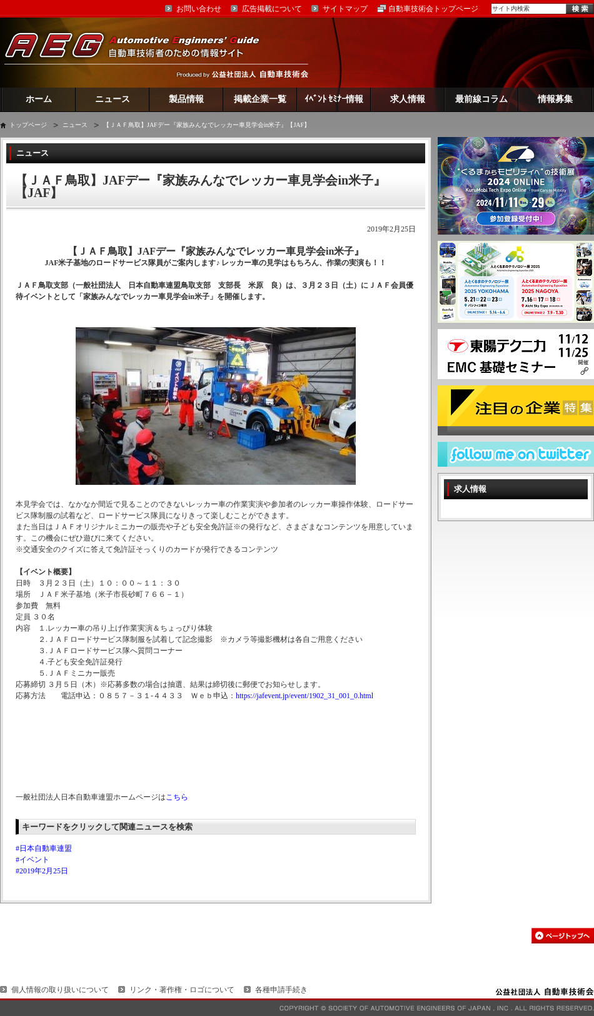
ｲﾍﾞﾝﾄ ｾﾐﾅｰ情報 (334, 99)
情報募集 (555, 99)
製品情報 (186, 99)
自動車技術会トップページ (433, 8)
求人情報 (407, 99)
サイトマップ (345, 8)
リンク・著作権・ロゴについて (181, 989)
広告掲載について (272, 8)
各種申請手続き (281, 989)
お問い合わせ (198, 8)
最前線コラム (481, 99)
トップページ (28, 124)
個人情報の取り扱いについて (60, 989)
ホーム (39, 99)
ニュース (112, 99)
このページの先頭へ (562, 935)
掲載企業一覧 (260, 99)
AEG (140, 52)
